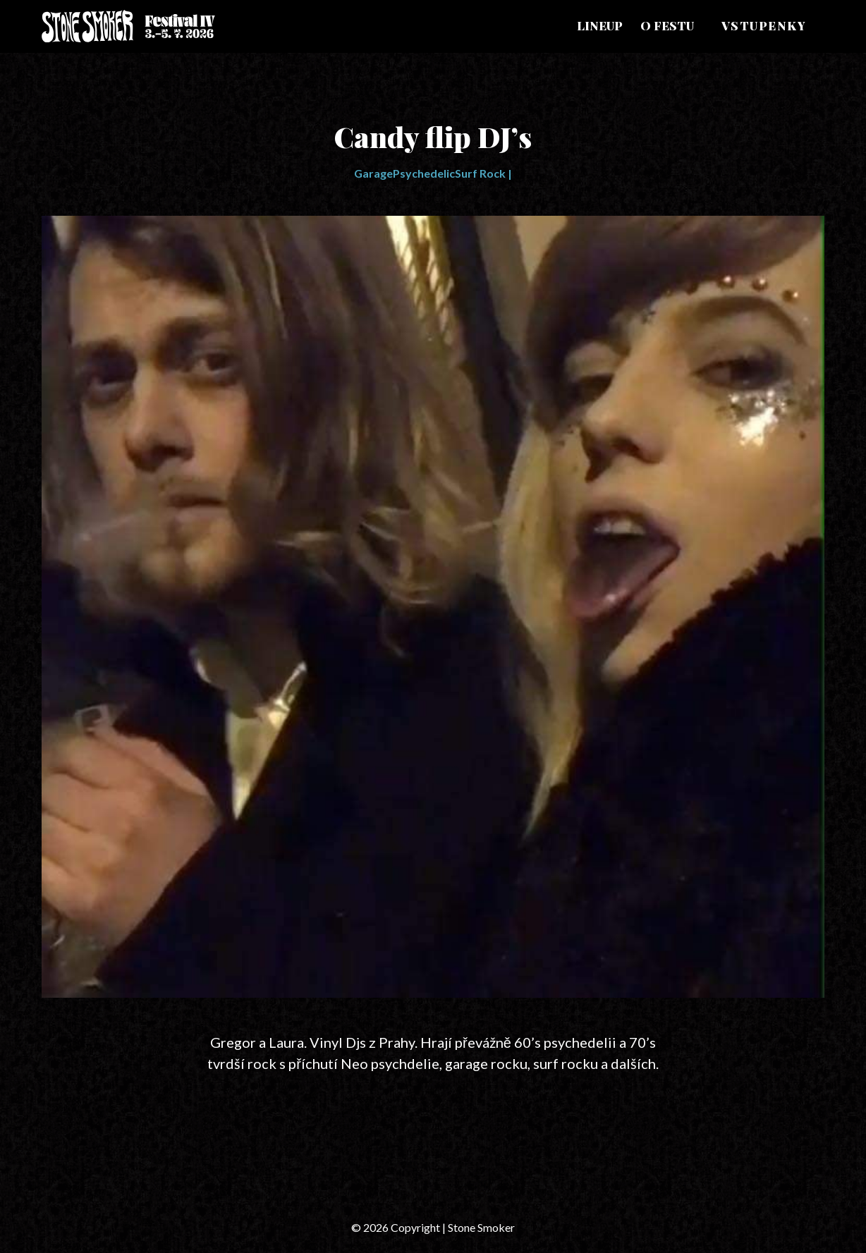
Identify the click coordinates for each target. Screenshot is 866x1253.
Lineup (600, 25)
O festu (667, 25)
